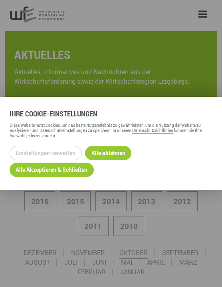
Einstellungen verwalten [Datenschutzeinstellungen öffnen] (45, 153)
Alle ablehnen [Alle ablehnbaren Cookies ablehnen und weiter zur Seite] (108, 153)
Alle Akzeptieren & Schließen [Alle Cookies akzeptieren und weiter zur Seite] (51, 169)
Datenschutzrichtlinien (152, 130)
